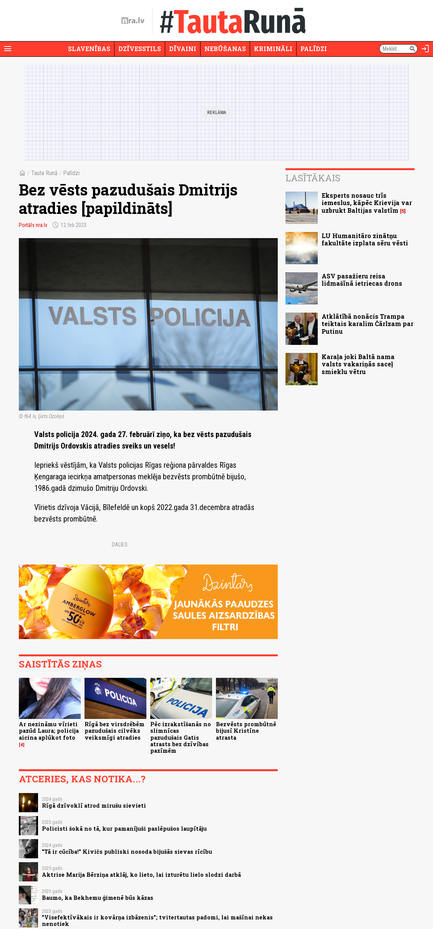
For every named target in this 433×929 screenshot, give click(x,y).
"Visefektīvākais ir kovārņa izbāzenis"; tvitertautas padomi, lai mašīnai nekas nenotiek (157, 920)
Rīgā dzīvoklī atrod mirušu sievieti (94, 805)
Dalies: (120, 545)
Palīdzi (313, 49)
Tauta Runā (44, 173)
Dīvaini (182, 49)
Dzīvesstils (139, 49)
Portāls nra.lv (33, 225)
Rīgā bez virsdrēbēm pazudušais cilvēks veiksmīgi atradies (114, 730)
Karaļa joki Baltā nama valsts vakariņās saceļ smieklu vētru (358, 364)
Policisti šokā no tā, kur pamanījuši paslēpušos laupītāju (124, 828)
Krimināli (273, 49)
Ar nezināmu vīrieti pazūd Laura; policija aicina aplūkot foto (49, 730)
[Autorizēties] (425, 48)
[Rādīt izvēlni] (7, 48)
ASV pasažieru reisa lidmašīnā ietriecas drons (362, 279)
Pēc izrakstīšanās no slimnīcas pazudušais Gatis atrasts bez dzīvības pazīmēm (180, 737)
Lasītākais (312, 178)
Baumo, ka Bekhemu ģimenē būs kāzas (97, 897)
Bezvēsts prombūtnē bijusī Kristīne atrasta (246, 730)
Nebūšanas (225, 49)
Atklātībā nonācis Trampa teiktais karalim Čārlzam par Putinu (367, 323)
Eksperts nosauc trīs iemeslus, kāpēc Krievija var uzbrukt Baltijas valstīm (367, 202)
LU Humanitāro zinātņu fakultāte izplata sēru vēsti (365, 239)
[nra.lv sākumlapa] (132, 20)
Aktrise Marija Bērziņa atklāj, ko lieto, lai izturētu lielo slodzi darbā (141, 874)
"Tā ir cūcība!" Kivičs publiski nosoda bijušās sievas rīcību (127, 851)
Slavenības (89, 49)
